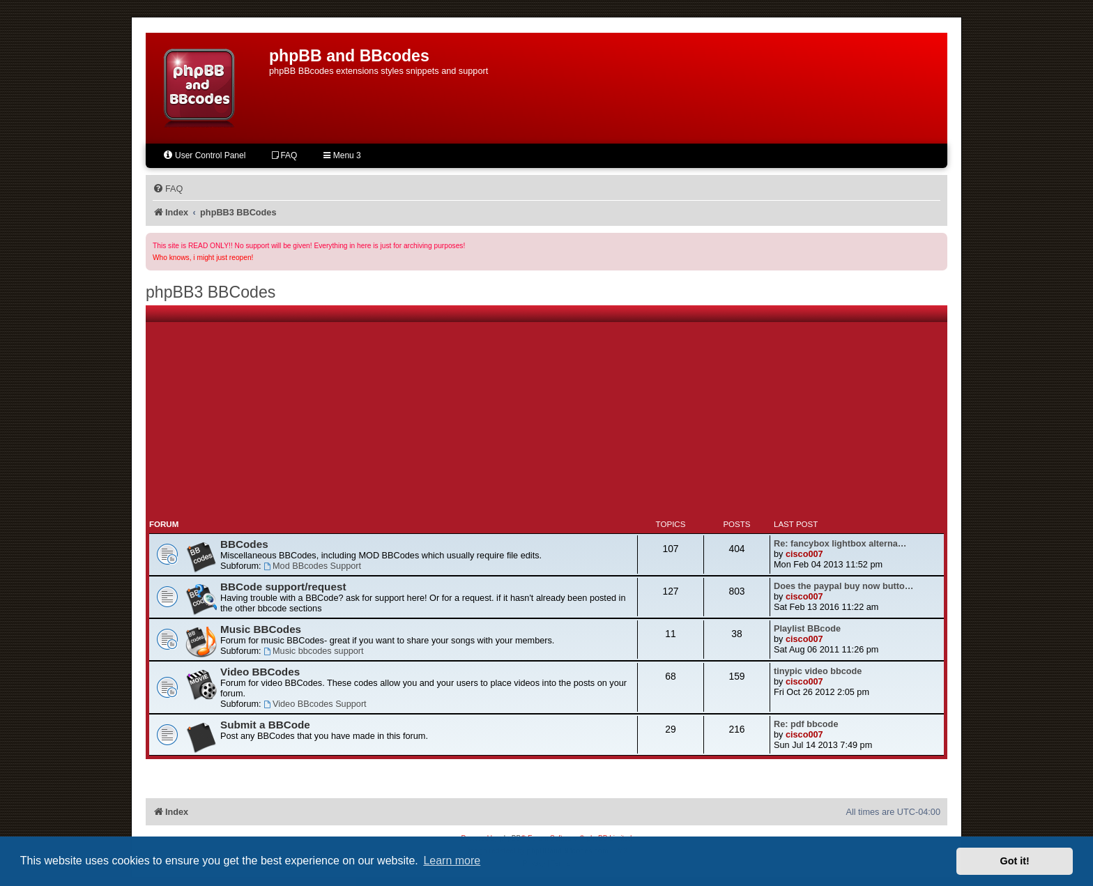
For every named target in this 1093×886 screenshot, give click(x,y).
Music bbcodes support (313, 651)
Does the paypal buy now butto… (843, 586)
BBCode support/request (283, 587)
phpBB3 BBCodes (210, 292)
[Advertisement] (546, 413)
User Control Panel (203, 155)
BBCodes (244, 544)
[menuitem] (168, 189)
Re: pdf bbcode (806, 724)
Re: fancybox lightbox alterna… (840, 543)
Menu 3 (341, 155)
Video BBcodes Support (315, 703)
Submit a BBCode (265, 725)
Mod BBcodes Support (312, 565)
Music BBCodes (260, 629)
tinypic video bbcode (818, 671)
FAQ (284, 155)
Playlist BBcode (807, 628)
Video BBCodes (260, 672)
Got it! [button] (1015, 860)
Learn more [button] (451, 860)
